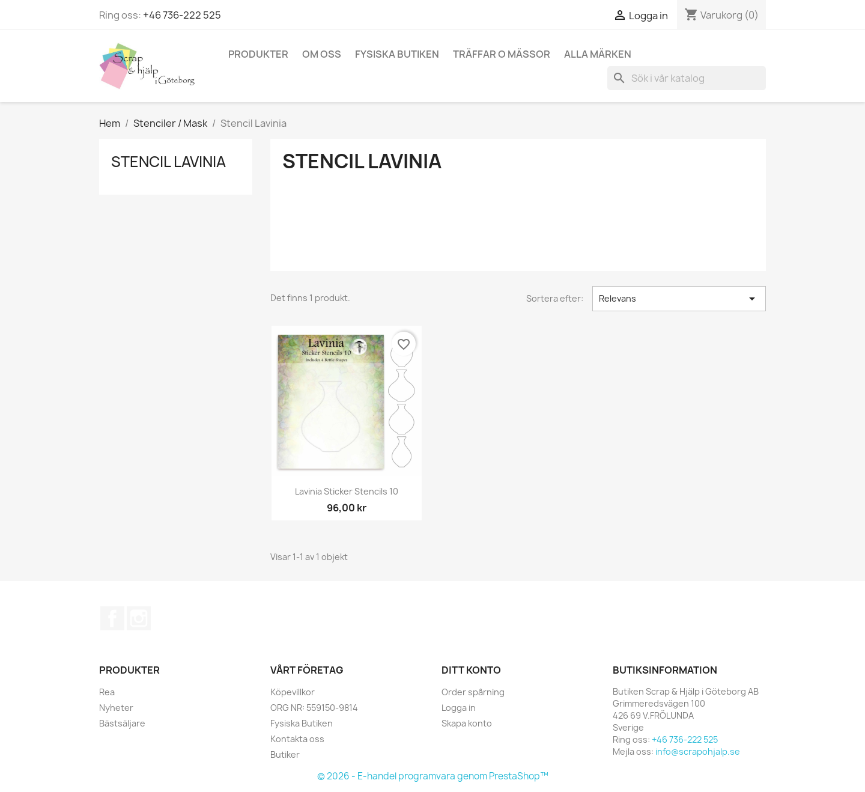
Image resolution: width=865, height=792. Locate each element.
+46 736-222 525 (182, 15)
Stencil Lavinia (168, 161)
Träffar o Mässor (501, 54)
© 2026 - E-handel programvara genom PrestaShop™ (432, 776)
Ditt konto (471, 670)
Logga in (459, 707)
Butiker (285, 754)
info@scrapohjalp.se (697, 751)
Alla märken (597, 54)
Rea (107, 692)
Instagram (139, 618)
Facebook (112, 618)
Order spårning (473, 692)
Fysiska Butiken (397, 54)
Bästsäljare (122, 723)
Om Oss (321, 54)
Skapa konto (467, 723)
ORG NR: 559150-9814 (314, 707)
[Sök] (686, 78)
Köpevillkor (292, 692)
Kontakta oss (297, 739)
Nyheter (116, 707)
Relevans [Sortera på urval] (679, 298)
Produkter (258, 54)
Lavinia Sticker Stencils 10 (346, 491)
